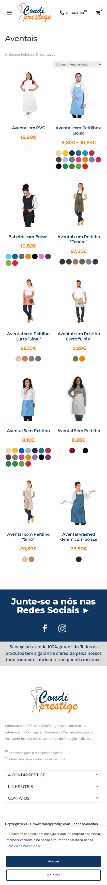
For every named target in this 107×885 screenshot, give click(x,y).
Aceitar (53, 861)
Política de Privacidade (23, 846)
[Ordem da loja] (77, 64)
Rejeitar (53, 875)
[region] (53, 855)
